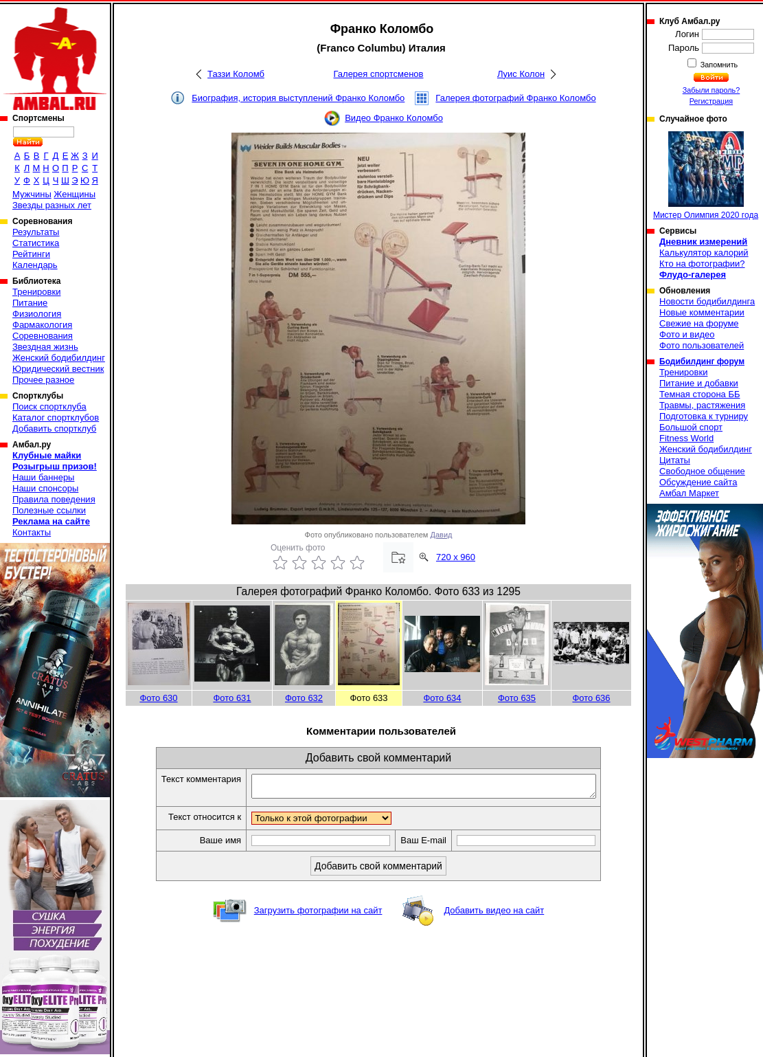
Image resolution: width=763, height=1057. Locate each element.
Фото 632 (304, 698)
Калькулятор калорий (704, 252)
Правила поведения (53, 499)
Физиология (36, 314)
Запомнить (718, 64)
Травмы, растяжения (702, 405)
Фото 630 (158, 698)
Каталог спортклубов (55, 417)
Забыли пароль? (711, 90)
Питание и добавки (698, 383)
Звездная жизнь (45, 347)
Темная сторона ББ (699, 394)
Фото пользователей (701, 345)
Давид (442, 535)
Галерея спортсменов (379, 74)
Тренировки (36, 292)
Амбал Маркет (689, 493)
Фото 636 (591, 698)
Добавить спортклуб (54, 428)
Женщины (74, 194)
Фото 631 (232, 698)
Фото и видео (687, 334)
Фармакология (42, 325)
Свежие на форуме (699, 323)
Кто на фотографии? (702, 263)
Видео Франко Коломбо (394, 118)
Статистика (35, 243)
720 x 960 (455, 557)
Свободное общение (702, 471)
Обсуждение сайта (698, 482)
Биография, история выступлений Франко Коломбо (298, 98)
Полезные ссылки (49, 510)
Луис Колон (521, 74)
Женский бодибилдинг (58, 358)
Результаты (35, 232)
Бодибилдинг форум (701, 361)
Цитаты (674, 460)
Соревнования (42, 336)
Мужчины (32, 194)
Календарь (35, 265)
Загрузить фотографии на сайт (318, 914)
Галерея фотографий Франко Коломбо (515, 98)
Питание (29, 303)
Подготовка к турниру (703, 416)
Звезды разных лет (51, 205)
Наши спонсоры (45, 488)
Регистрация (711, 101)
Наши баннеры (43, 477)
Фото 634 (442, 698)
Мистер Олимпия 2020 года (705, 175)
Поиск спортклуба (49, 406)
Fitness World (686, 438)
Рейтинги (31, 254)
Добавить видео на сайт (494, 914)
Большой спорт (690, 427)
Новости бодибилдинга (707, 301)
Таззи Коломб (235, 74)
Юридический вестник (58, 369)
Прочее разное (43, 380)
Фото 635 (517, 698)
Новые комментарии (701, 312)
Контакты (31, 532)
